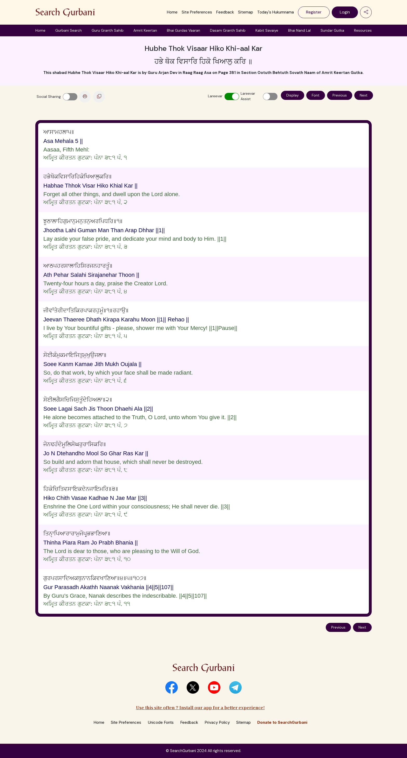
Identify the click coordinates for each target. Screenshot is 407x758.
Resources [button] (363, 30)
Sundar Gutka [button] (332, 30)
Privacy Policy (217, 722)
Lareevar (215, 96)
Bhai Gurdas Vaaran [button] (183, 30)
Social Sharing (49, 96)
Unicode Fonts (161, 722)
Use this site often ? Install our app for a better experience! (200, 707)
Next (364, 95)
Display (292, 95)
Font (316, 95)
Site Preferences (197, 12)
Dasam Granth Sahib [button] (228, 30)
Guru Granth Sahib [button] (108, 30)
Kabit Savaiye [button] (266, 30)
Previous (340, 95)
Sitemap (245, 12)
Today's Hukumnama (275, 12)
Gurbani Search (68, 30)
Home (172, 12)
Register (314, 12)
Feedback (225, 12)
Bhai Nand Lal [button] (299, 30)
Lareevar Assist (248, 96)
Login (345, 12)
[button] (171, 687)
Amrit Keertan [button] (145, 30)
